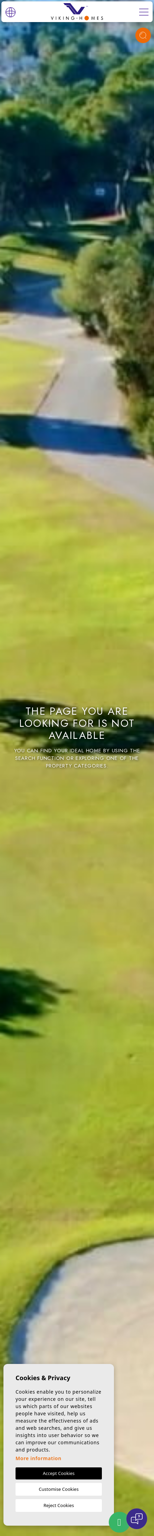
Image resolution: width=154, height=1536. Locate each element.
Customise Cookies (58, 1489)
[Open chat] (136, 1518)
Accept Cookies (59, 1473)
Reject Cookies (59, 1505)
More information (38, 1458)
